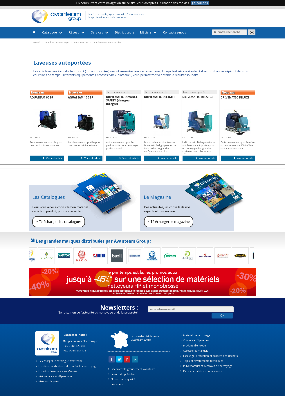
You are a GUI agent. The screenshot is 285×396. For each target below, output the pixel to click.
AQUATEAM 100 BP (80, 97)
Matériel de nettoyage (195, 335)
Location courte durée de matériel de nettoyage (66, 366)
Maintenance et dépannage (54, 376)
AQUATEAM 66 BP (41, 97)
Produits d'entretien (194, 345)
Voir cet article (52, 158)
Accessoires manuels (194, 350)
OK (222, 316)
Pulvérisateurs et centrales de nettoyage (206, 366)
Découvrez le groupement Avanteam (131, 369)
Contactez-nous (174, 32)
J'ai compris (200, 3)
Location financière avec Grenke (56, 371)
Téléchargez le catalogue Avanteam (59, 361)
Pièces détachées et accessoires (201, 371)
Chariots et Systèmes (195, 340)
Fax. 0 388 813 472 (74, 350)
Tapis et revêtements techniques (202, 360)
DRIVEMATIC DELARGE (197, 97)
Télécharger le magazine (168, 222)
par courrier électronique (80, 341)
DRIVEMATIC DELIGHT (159, 97)
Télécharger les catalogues (59, 222)
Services (100, 32)
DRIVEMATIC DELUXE (235, 97)
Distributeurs (124, 32)
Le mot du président (122, 374)
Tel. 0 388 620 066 (74, 346)
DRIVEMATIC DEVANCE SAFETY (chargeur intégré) (122, 100)
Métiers (148, 32)
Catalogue (52, 32)
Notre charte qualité (121, 379)
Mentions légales (47, 381)
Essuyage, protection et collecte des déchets (209, 356)
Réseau (77, 32)
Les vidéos (116, 384)
